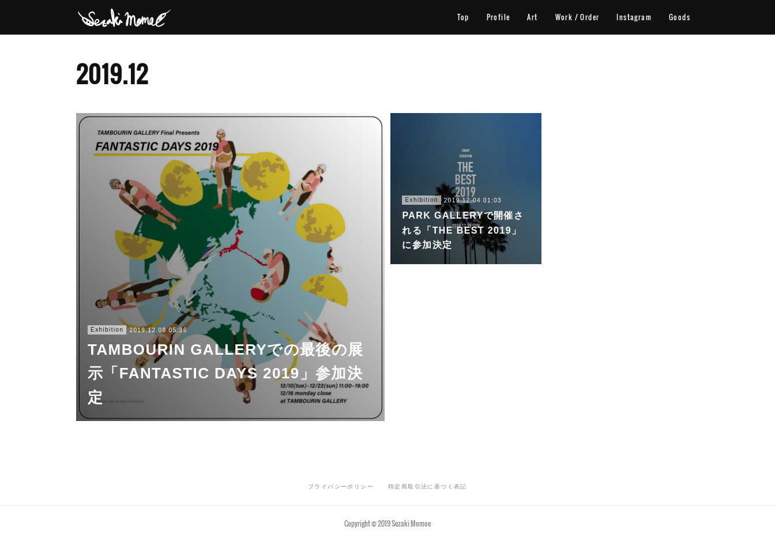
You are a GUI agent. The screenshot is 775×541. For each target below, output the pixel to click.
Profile (498, 17)
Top (463, 17)
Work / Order (577, 17)
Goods (679, 17)
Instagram (634, 17)
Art (532, 17)
